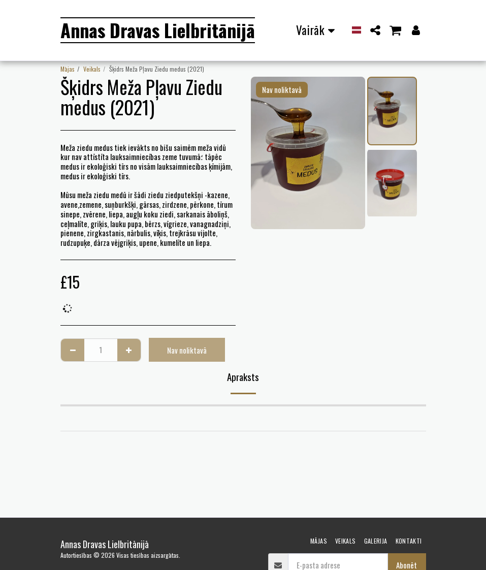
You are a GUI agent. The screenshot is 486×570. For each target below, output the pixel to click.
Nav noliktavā (187, 350)
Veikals (92, 69)
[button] (375, 30)
